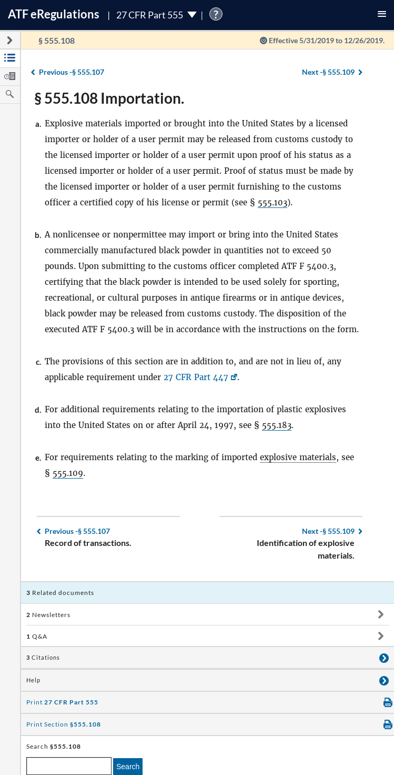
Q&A (36, 636)
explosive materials (298, 457)
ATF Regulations (53, 14)
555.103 (272, 202)
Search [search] (127, 766)
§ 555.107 (71, 71)
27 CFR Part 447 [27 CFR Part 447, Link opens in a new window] (196, 377)
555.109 (68, 473)
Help (33, 680)
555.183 (276, 425)
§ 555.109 (328, 71)
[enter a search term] (69, 766)
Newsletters (48, 615)
